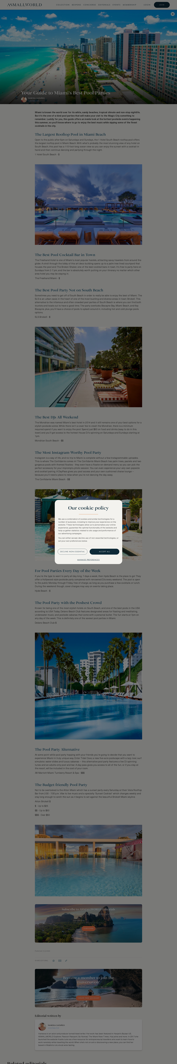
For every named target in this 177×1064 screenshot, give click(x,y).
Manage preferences (88, 560)
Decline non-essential (72, 552)
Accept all (104, 552)
